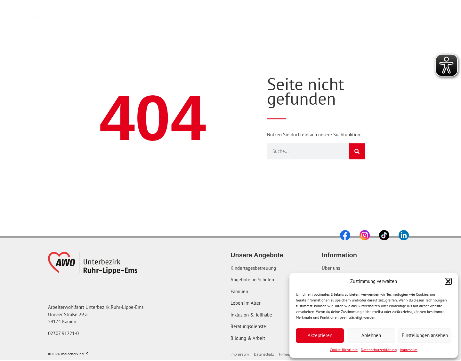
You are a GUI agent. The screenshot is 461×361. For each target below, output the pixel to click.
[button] (448, 281)
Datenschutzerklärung (379, 349)
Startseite (158, 16)
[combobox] (410, 16)
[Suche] (357, 151)
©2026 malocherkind (68, 353)
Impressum (408, 349)
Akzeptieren (320, 335)
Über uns (270, 16)
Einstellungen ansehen (425, 335)
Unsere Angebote (212, 16)
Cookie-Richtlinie (344, 349)
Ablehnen (371, 335)
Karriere (316, 16)
